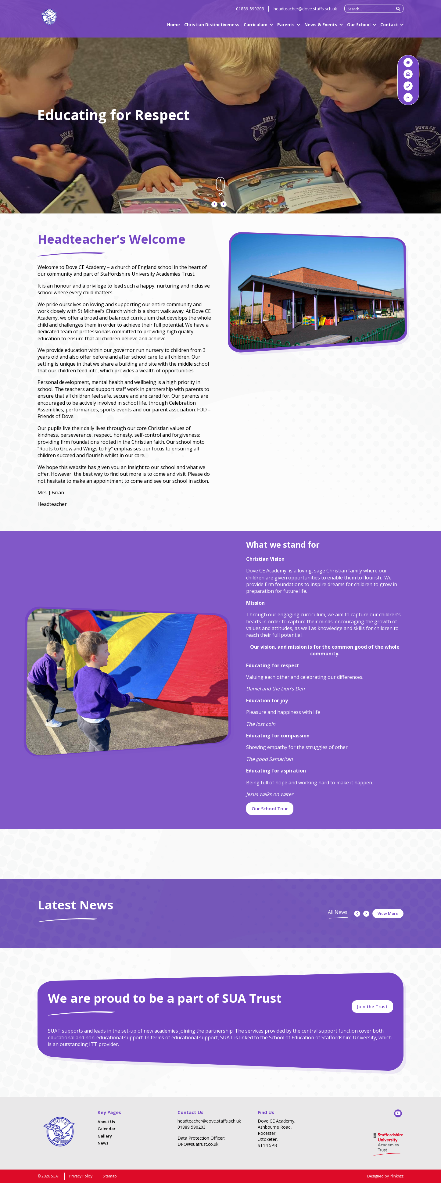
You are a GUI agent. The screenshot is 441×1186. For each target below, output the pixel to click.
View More (388, 913)
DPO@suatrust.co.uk (197, 1148)
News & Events (320, 28)
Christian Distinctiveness (211, 28)
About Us (106, 1125)
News (103, 1146)
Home (173, 28)
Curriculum (255, 28)
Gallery (105, 1139)
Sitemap (110, 1179)
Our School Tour (270, 808)
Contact (389, 28)
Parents (286, 28)
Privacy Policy (80, 1179)
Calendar (107, 1132)
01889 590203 (250, 12)
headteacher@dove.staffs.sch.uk (305, 12)
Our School (359, 28)
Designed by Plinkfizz (385, 1179)
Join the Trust (372, 1009)
